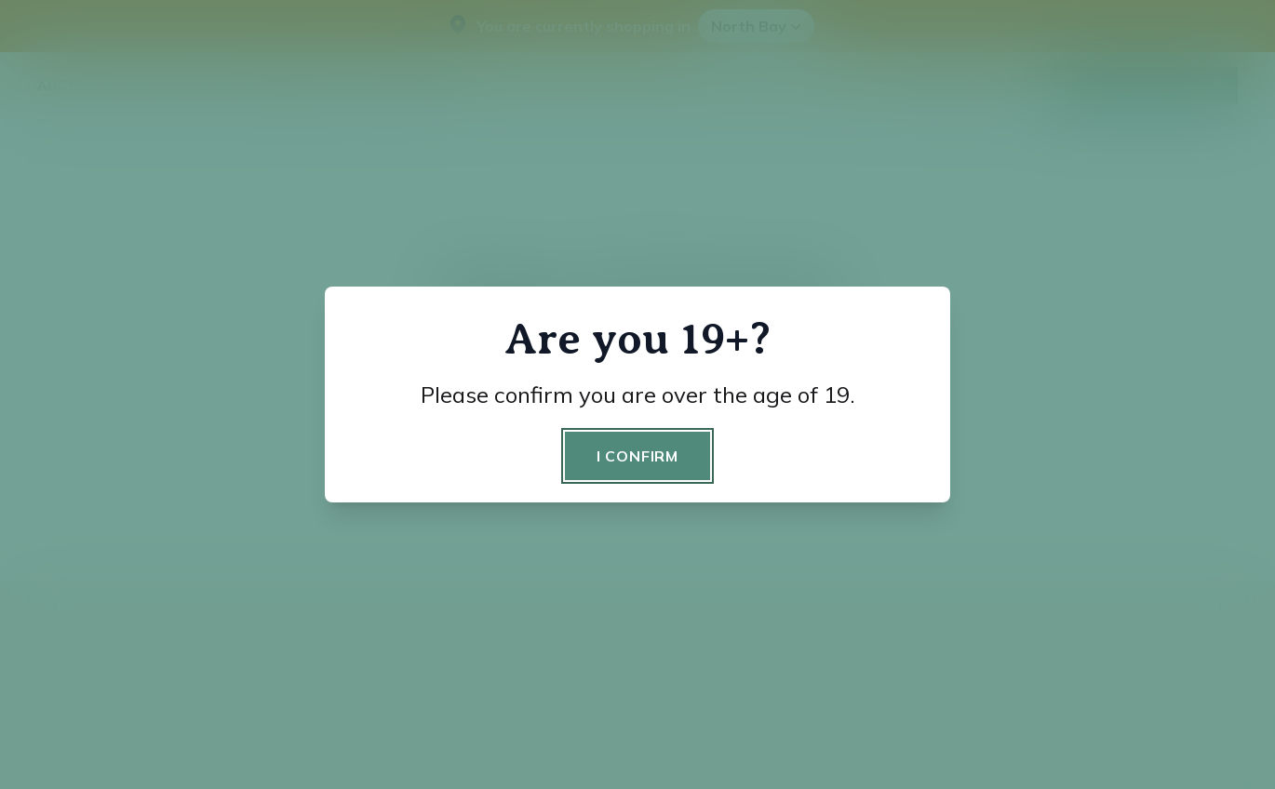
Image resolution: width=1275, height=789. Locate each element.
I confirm (637, 456)
